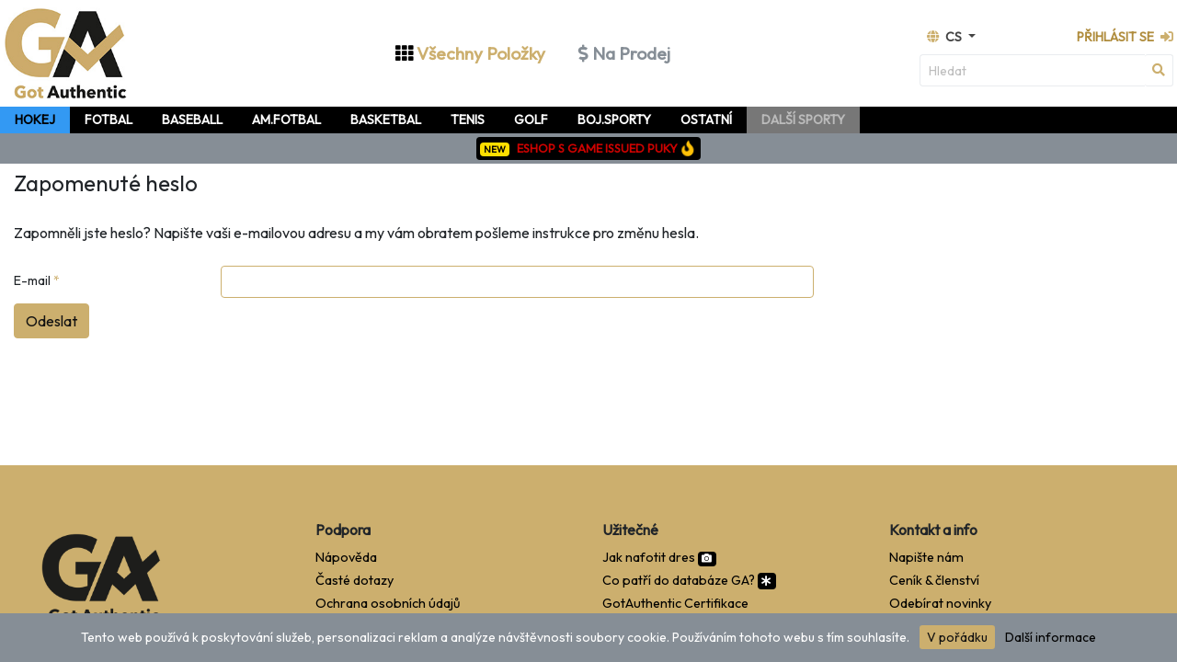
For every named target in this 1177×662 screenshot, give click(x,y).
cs (946, 37)
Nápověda (346, 557)
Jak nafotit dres (659, 557)
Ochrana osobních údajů (387, 603)
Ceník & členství (934, 580)
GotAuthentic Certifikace (675, 603)
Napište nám (926, 557)
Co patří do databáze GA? (689, 580)
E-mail (37, 280)
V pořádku (957, 637)
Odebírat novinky (940, 603)
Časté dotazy (354, 580)
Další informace (1050, 637)
